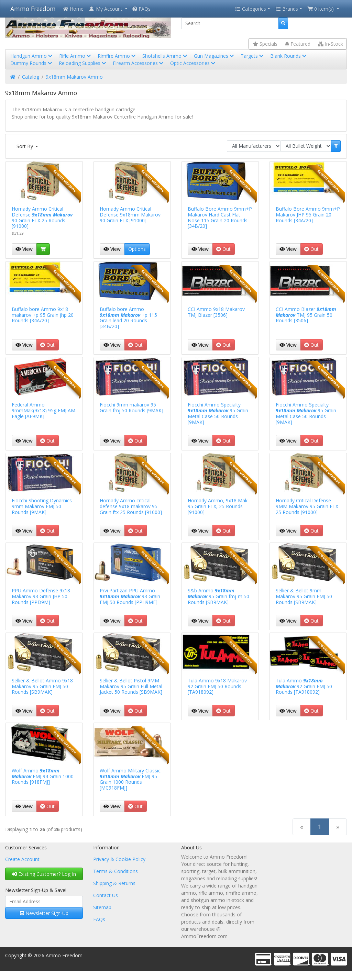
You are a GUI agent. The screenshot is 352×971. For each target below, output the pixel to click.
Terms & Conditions (115, 871)
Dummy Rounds (31, 63)
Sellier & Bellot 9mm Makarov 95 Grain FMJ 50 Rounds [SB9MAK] (304, 596)
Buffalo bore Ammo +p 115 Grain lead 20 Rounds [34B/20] (128, 318)
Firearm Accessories (139, 63)
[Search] (230, 23)
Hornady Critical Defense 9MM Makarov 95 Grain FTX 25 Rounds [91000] (307, 506)
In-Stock (330, 44)
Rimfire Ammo (117, 56)
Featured (297, 44)
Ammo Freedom (33, 8)
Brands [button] (286, 8)
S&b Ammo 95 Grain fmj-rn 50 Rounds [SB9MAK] (218, 596)
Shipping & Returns (114, 883)
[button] (108, 9)
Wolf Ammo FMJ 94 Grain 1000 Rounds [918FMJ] (43, 776)
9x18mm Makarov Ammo (74, 77)
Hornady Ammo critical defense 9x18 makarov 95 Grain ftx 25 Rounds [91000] (131, 506)
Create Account (22, 859)
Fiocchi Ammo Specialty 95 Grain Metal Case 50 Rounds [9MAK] (218, 413)
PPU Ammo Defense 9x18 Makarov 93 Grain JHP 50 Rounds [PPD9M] (41, 596)
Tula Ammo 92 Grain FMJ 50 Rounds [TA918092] (304, 686)
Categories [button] (250, 8)
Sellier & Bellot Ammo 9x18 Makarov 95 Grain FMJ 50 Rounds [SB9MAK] (42, 686)
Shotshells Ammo (165, 56)
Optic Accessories (193, 63)
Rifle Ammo (75, 56)
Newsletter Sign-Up (44, 913)
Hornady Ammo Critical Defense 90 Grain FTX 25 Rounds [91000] (42, 217)
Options (137, 249)
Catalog (30, 77)
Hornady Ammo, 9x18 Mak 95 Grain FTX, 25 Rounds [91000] (218, 506)
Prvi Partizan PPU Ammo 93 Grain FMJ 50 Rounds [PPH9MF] (130, 596)
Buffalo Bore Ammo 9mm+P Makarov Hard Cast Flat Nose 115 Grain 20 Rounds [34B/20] (220, 217)
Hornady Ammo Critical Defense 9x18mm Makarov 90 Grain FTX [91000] (130, 214)
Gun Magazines (214, 56)
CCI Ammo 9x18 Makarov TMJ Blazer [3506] (216, 312)
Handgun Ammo (32, 56)
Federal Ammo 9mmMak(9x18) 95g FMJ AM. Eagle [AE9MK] (44, 410)
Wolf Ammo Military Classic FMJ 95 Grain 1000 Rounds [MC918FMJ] (130, 779)
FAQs (141, 8)
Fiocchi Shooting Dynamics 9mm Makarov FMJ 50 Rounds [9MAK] (42, 506)
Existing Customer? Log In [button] (44, 874)
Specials (265, 44)
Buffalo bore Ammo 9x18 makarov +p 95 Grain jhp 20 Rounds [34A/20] (43, 315)
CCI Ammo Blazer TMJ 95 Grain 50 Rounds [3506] (306, 315)
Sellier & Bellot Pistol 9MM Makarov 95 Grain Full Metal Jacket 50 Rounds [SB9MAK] (131, 686)
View (24, 249)
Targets (253, 56)
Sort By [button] (25, 146)
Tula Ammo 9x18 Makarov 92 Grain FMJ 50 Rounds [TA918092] (217, 686)
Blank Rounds (289, 56)
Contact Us (105, 895)
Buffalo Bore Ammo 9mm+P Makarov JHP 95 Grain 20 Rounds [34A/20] (308, 214)
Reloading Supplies (83, 63)
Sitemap (102, 907)
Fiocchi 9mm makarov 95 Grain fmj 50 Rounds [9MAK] (131, 407)
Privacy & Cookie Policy (119, 859)
